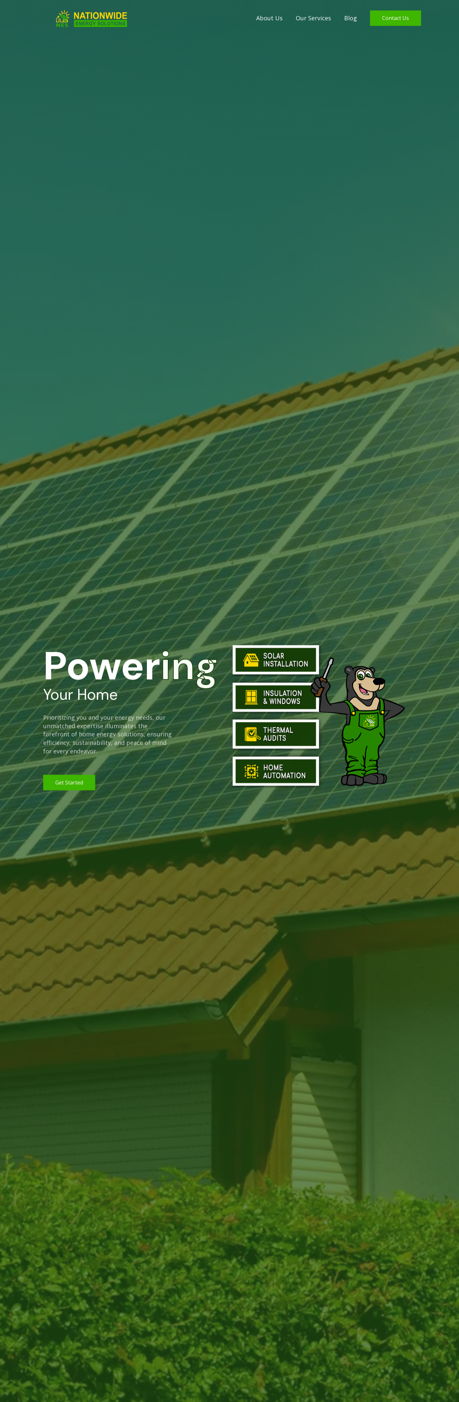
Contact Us (395, 18)
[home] (83, 18)
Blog (350, 18)
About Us (269, 18)
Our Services (313, 18)
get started (69, 783)
